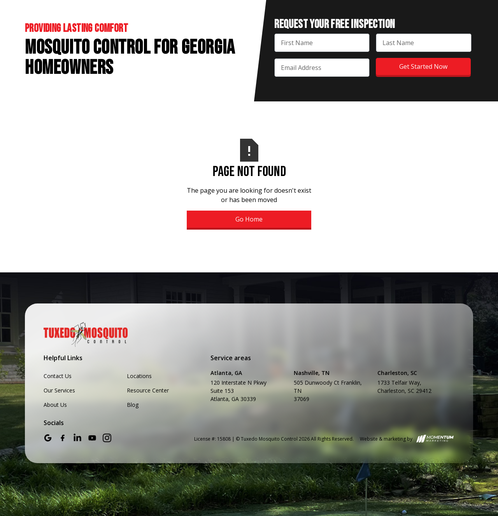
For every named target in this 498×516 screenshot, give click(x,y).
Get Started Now (423, 66)
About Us (55, 404)
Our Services (59, 390)
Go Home (249, 219)
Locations (139, 376)
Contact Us (58, 376)
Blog (133, 404)
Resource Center (148, 390)
